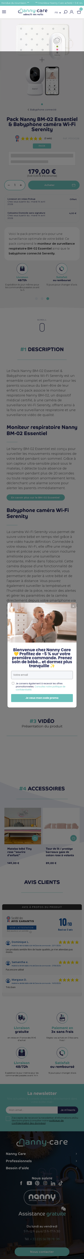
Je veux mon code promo (42, 672)
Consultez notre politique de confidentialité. (40, 662)
